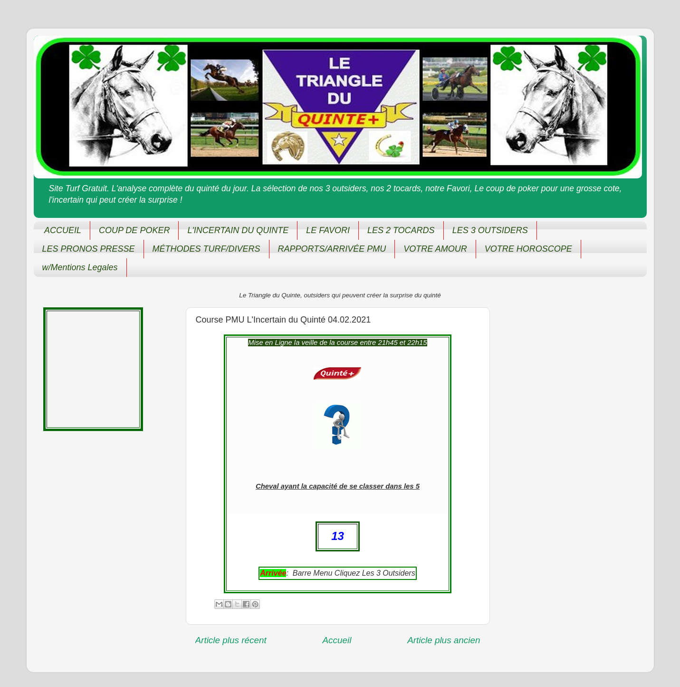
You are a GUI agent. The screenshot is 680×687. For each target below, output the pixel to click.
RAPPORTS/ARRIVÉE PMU (332, 249)
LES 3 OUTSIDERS (490, 230)
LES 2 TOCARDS (401, 230)
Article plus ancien (443, 640)
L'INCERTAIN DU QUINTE (237, 230)
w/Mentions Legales (80, 267)
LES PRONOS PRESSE (88, 249)
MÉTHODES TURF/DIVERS (206, 249)
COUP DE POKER (134, 230)
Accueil (336, 640)
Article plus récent (231, 640)
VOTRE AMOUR (435, 249)
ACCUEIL (62, 230)
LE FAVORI (328, 230)
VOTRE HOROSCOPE (528, 249)
